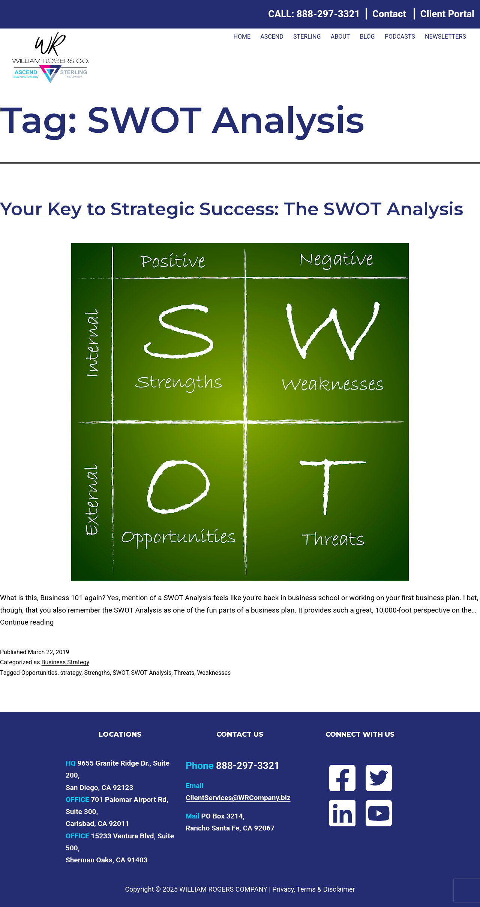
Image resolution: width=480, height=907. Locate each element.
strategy (71, 672)
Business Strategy (65, 662)
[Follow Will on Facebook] (341, 778)
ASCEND (271, 36)
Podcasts (400, 36)
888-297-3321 (328, 14)
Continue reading (27, 622)
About (340, 36)
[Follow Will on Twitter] (378, 778)
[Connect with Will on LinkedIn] (341, 813)
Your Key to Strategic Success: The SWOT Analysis (231, 209)
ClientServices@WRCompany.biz (238, 797)
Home (241, 36)
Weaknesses (214, 672)
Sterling (307, 36)
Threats (184, 672)
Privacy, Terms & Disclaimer (313, 889)
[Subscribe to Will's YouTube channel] (378, 813)
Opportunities (39, 672)
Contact (389, 14)
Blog (367, 36)
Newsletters (445, 36)
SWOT (120, 672)
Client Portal (447, 14)
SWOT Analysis (151, 672)
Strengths (97, 672)
